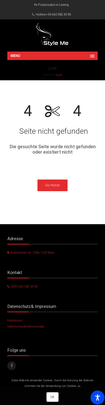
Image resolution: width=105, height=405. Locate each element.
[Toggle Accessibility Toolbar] (97, 397)
